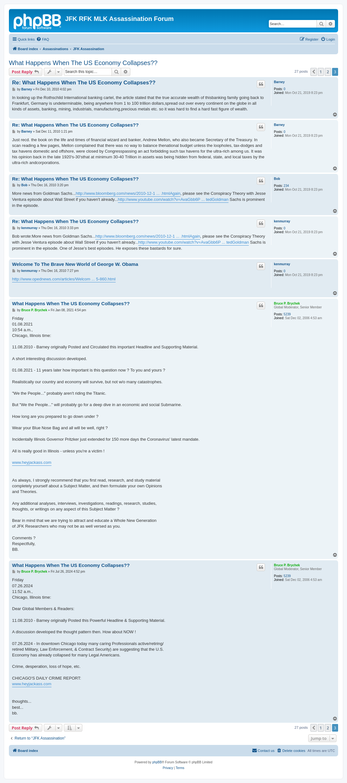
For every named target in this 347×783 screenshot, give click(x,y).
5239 (287, 314)
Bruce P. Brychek (287, 303)
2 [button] (328, 72)
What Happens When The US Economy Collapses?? (83, 62)
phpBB (157, 762)
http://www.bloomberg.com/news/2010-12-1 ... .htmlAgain (128, 193)
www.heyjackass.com (31, 462)
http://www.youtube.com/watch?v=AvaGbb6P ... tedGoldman (173, 199)
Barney (279, 82)
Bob (277, 179)
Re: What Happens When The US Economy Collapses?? (84, 83)
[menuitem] (42, 39)
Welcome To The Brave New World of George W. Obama (75, 264)
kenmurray (282, 221)
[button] (313, 72)
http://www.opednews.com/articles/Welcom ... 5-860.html (64, 279)
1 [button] (321, 72)
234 (286, 186)
